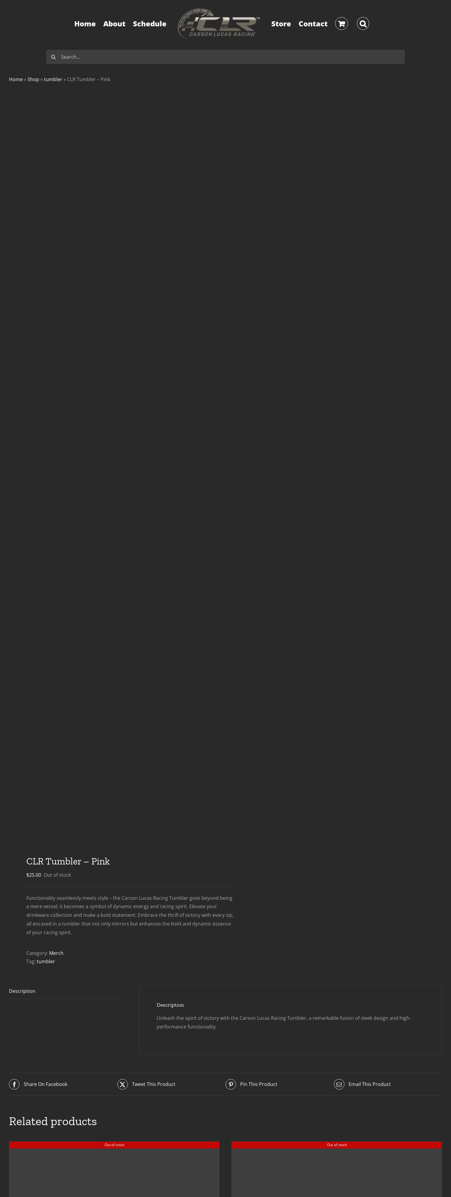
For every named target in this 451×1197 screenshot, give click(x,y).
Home (16, 79)
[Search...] (225, 56)
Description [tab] (22, 991)
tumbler (53, 79)
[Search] (53, 56)
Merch (56, 953)
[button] (363, 23)
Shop (33, 79)
